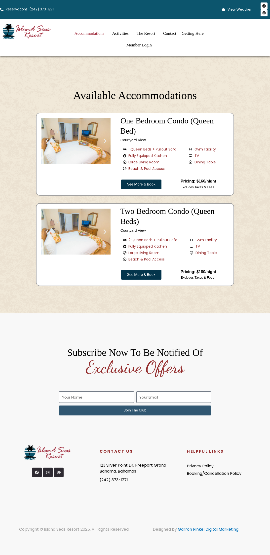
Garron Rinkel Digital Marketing (208, 529)
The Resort (146, 33)
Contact (169, 33)
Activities (120, 33)
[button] (47, 141)
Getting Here (193, 33)
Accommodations (89, 33)
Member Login (139, 45)
